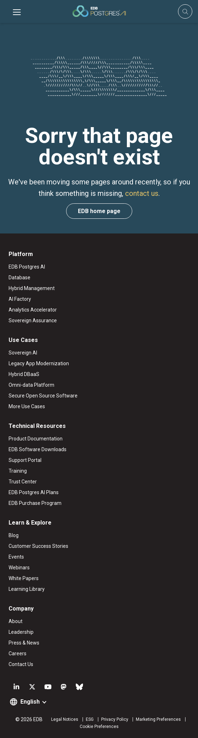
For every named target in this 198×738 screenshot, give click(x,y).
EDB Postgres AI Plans (34, 492)
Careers (17, 653)
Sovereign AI (23, 353)
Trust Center (23, 481)
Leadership (21, 632)
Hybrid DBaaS (24, 374)
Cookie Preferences (99, 726)
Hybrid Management (32, 288)
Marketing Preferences (158, 719)
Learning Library (27, 589)
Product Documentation (36, 439)
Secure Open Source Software (43, 396)
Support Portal (25, 460)
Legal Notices (64, 719)
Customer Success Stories (38, 546)
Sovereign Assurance (33, 320)
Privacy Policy (114, 719)
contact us (141, 193)
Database (19, 277)
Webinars (19, 567)
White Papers (24, 578)
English (30, 701)
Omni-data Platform (31, 385)
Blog (14, 535)
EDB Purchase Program (35, 503)
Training (18, 471)
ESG (90, 719)
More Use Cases (27, 406)
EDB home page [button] (99, 211)
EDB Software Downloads (37, 449)
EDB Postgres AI (27, 267)
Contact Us (21, 664)
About (16, 621)
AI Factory (20, 299)
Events (16, 557)
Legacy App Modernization (39, 363)
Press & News (24, 643)
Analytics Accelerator (33, 310)
